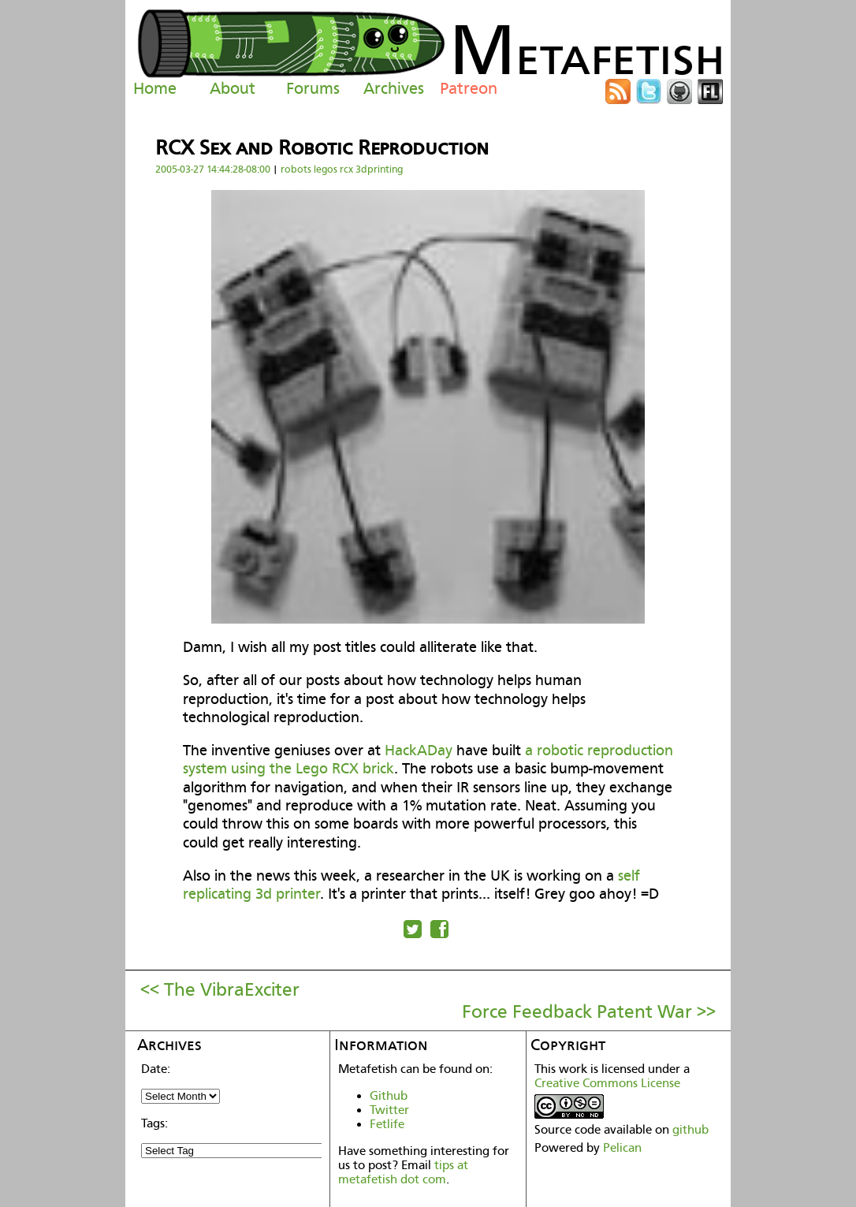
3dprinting (379, 169)
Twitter (389, 1110)
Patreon (468, 88)
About (232, 88)
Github (389, 1096)
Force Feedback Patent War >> (589, 1011)
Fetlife (387, 1124)
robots (296, 169)
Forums (313, 88)
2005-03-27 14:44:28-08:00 (212, 169)
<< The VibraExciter (220, 989)
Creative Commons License (607, 1083)
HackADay (418, 750)
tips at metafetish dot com (403, 1172)
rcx (346, 169)
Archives (393, 88)
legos (325, 169)
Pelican (622, 1148)
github (690, 1130)
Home (155, 88)
